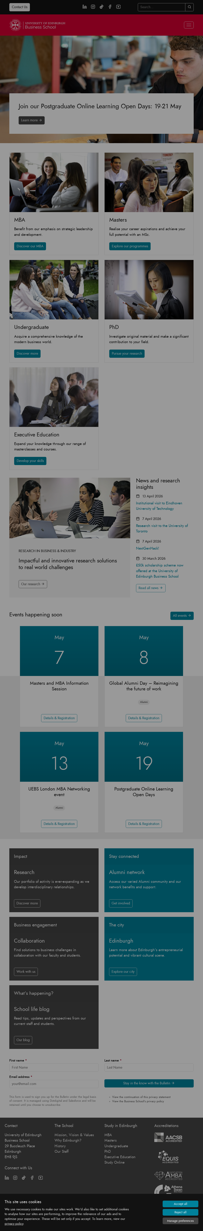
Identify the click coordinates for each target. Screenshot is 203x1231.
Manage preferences (180, 1220)
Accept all (180, 1203)
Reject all (180, 1212)
